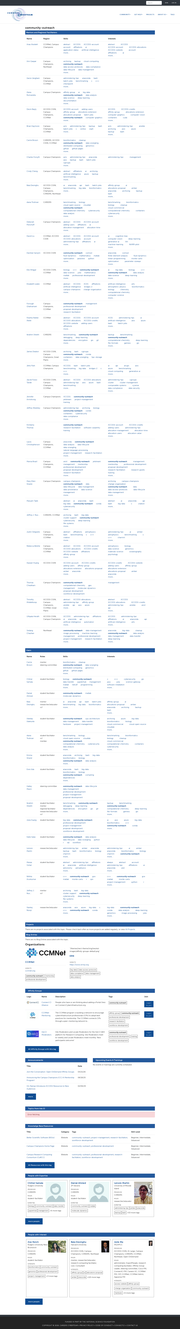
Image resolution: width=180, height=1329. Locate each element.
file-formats (113, 343)
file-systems (68, 523)
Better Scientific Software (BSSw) (41, 1137)
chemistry (124, 289)
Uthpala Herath (33, 616)
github (66, 148)
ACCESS (76, 44)
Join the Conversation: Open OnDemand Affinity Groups (50, 1072)
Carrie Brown (32, 140)
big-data (86, 92)
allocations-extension (87, 112)
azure (133, 129)
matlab (96, 256)
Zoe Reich (33, 1242)
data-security (134, 388)
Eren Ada (30, 769)
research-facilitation (71, 312)
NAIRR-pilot (134, 244)
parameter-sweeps (133, 261)
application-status (70, 50)
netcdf (74, 685)
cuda (125, 117)
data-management (86, 70)
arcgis (126, 366)
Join (166, 2)
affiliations (78, 47)
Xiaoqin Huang (33, 563)
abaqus (110, 862)
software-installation (115, 685)
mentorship (83, 464)
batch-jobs (68, 81)
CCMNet (29, 962)
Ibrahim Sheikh (33, 335)
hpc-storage (97, 357)
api (81, 185)
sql (68, 842)
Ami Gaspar (31, 61)
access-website (121, 1284)
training (66, 402)
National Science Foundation (100, 1322)
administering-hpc (71, 78)
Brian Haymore (33, 126)
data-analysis (91, 95)
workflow (77, 842)
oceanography (135, 551)
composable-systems (117, 385)
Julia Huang (31, 820)
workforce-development (73, 594)
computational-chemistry (74, 210)
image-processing (71, 633)
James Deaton (33, 351)
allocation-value (134, 433)
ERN (72, 956)
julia (79, 272)
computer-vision (138, 115)
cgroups (66, 163)
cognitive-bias (122, 236)
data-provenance (70, 489)
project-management (84, 399)
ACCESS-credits (128, 109)
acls (65, 126)
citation (141, 504)
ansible (142, 126)
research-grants (138, 470)
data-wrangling (92, 143)
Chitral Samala (35, 1183)
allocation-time (93, 227)
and (122, 868)
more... (66, 53)
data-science (68, 98)
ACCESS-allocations (137, 47)
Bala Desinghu (33, 185)
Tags (173, 14)
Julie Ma (118, 1242)
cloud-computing (91, 61)
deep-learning (84, 98)
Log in (174, 2)
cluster (111, 382)
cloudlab (87, 205)
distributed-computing (72, 146)
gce (93, 876)
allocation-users (115, 433)
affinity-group (69, 92)
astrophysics (90, 532)
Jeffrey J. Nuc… (33, 515)
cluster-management (129, 382)
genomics (90, 146)
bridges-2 (88, 287)
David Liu (30, 236)
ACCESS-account (91, 44)
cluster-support (70, 518)
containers (112, 117)
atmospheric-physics (117, 287)
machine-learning (115, 244)
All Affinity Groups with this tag (42, 1049)
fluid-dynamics (69, 256)
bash (96, 78)
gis (92, 340)
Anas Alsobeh (32, 44)
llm (126, 241)
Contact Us (132, 1325)
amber (134, 188)
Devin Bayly (31, 109)
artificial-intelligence (90, 50)
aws (123, 129)
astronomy (67, 868)
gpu (89, 585)
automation (89, 622)
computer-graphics (94, 117)
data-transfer (135, 636)
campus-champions (71, 289)
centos (83, 129)
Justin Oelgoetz (33, 532)
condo (88, 411)
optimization (68, 258)
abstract (66, 44)
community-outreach (72, 64)
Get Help (138, 14)
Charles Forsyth (33, 157)
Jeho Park (31, 366)
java (108, 682)
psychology (113, 554)
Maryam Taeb (32, 501)
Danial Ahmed (78, 1183)
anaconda (86, 78)
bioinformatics (69, 140)
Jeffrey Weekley (33, 408)
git (97, 340)
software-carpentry (92, 428)
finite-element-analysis (118, 256)
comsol (89, 253)
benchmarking (82, 81)
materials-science (115, 551)
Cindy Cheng (32, 171)
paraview (81, 258)
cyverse (135, 385)
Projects (150, 14)
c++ (97, 81)
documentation (69, 101)
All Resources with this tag (40, 1165)
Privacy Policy (87, 1325)
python (91, 258)
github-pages (77, 148)
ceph (91, 129)
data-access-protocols (73, 67)
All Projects (130, 929)
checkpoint (68, 84)
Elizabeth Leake (33, 284)
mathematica (84, 256)
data (87, 484)
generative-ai (113, 241)
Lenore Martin (121, 1183)
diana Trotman (33, 202)
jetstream (67, 399)
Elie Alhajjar (31, 270)
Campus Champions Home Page (40, 1146)
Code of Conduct (103, 1325)
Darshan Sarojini (33, 253)
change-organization (92, 289)
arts (133, 284)
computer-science (116, 295)
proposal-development (73, 309)
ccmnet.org (30, 971)
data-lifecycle (69, 70)
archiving (67, 61)
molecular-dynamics (87, 588)
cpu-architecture (92, 718)
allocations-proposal (72, 115)
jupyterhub (81, 682)
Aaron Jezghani (33, 78)
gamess (127, 343)
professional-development (83, 275)
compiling (89, 775)
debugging (67, 337)
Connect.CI (119, 1325)
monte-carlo (136, 258)
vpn (91, 879)
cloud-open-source (71, 205)
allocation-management (73, 227)
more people (34, 1221)
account (66, 47)
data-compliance (93, 67)
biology (82, 202)
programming (86, 685)
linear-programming (116, 258)
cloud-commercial (116, 208)
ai (86, 47)
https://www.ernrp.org (79, 965)
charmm (121, 537)
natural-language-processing (75, 450)
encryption (83, 340)
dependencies (69, 340)
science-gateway (133, 682)
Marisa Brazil (32, 461)
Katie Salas (31, 837)
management (135, 157)
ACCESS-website (115, 50)
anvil (65, 461)
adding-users (87, 109)
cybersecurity (94, 210)
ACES (86, 284)
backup (77, 61)
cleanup (82, 140)
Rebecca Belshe (33, 546)
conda (88, 354)
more (30, 1097)
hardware (67, 724)
